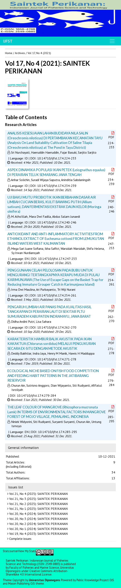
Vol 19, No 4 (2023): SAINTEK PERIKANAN (38, 534)
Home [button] (8, 53)
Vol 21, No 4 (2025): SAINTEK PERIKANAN (38, 494)
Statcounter (10, 551)
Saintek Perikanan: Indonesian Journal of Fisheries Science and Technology (37, 562)
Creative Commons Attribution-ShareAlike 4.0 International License (37, 572)
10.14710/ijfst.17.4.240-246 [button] (56, 222)
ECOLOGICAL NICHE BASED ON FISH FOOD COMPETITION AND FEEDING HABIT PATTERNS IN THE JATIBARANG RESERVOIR (53, 375)
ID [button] (26, 158)
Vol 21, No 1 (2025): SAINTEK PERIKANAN (38, 509)
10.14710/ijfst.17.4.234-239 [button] (56, 186)
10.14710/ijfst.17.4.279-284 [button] (36, 395)
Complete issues (19, 539)
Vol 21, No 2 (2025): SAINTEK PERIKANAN (38, 504)
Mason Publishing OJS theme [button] (26, 583)
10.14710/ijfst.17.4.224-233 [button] (56, 158)
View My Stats (27, 551)
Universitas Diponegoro (44, 580)
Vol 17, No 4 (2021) (39, 53)
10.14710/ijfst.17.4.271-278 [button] (56, 359)
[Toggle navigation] (112, 41)
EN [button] (27, 259)
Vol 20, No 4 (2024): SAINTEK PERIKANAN (38, 514)
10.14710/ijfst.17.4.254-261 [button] (56, 295)
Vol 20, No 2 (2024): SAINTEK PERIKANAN (38, 524)
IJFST (7, 41)
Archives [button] (20, 53)
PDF (111, 135)
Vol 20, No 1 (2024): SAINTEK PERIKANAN (38, 529)
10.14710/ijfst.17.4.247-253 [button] (57, 259)
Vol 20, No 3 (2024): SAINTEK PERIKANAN (38, 519)
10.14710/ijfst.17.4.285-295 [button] (57, 432)
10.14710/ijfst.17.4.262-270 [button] (56, 327)
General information (23, 447)
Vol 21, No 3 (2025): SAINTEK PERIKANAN (38, 499)
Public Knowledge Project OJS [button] (95, 580)
